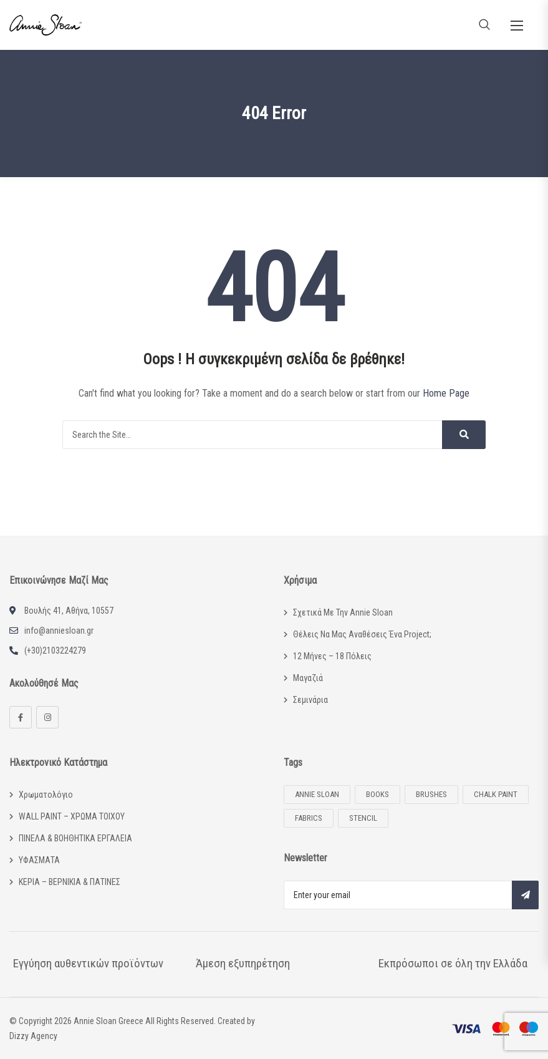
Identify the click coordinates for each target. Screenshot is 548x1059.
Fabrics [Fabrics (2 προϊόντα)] (308, 818)
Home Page (446, 393)
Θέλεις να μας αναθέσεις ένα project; (362, 634)
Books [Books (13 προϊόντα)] (377, 794)
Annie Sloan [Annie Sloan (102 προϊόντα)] (317, 794)
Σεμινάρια (310, 700)
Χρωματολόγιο (46, 795)
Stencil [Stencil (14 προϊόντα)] (363, 818)
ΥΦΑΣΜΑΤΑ (39, 860)
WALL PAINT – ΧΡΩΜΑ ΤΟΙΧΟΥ (72, 816)
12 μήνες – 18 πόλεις (332, 656)
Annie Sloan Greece (108, 1021)
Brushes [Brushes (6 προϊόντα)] (431, 794)
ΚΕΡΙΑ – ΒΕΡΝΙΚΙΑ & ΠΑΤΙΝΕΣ (69, 882)
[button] (516, 25)
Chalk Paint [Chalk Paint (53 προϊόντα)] (495, 794)
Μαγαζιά (308, 678)
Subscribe (525, 895)
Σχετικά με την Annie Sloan (343, 612)
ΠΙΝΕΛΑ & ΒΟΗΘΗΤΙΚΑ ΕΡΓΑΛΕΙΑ (75, 838)
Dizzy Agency (33, 1036)
